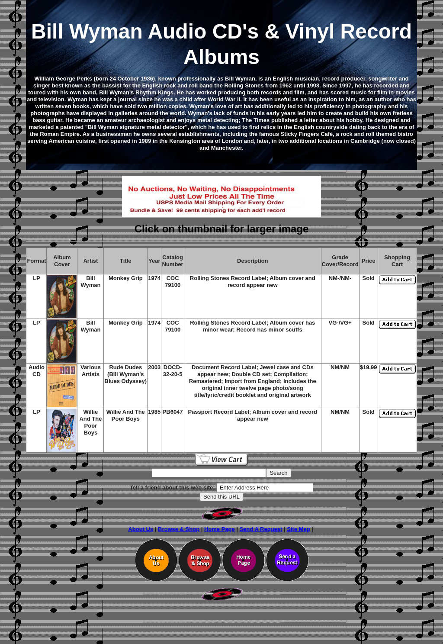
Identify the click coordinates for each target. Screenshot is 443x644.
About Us (140, 529)
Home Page (219, 529)
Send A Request (261, 529)
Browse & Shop (178, 529)
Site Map (298, 529)
